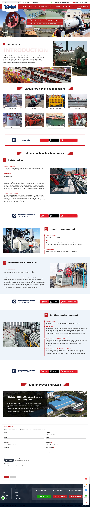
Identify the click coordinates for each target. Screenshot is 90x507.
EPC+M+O (5, 495)
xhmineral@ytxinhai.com (80, 2)
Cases (73, 6)
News (78, 6)
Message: (6, 463)
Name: (6, 432)
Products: (49, 442)
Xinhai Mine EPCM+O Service (43, 6)
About (30, 6)
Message (55, 140)
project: (48, 452)
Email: (6, 437)
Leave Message (59, 496)
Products (57, 6)
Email (86, 491)
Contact (85, 6)
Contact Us (18, 498)
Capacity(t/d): (50, 447)
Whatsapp (86, 496)
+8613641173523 (58, 490)
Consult (45, 140)
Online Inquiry (76, 496)
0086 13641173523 (25, 140)
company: (6, 452)
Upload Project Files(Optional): (12, 458)
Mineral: (6, 442)
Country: (48, 437)
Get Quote (44, 496)
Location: (6, 447)
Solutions (65, 6)
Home (25, 6)
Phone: (48, 432)
